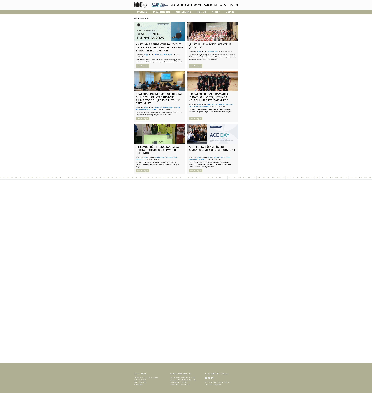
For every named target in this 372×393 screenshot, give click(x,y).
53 (32, 178)
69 (96, 178)
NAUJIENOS (138, 18)
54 (36, 178)
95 (200, 178)
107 (254, 178)
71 (104, 178)
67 (88, 178)
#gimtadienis (201, 159)
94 (196, 178)
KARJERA (218, 5)
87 (168, 178)
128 (355, 178)
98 (212, 178)
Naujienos (207, 5)
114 (288, 178)
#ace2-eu (222, 157)
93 (192, 178)
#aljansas (216, 157)
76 (124, 178)
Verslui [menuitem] (216, 12)
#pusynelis (211, 51)
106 (249, 178)
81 (144, 178)
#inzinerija (164, 157)
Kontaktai (196, 5)
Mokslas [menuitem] (201, 12)
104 (239, 178)
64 (76, 178)
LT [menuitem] (236, 5)
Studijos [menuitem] (142, 12)
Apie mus (175, 5)
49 (16, 178)
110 (268, 178)
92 (188, 178)
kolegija (146, 54)
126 (346, 178)
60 (60, 178)
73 (112, 178)
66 (84, 178)
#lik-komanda (223, 104)
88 (172, 178)
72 (108, 178)
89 (176, 178)
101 (225, 178)
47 (8, 178)
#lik (165, 54)
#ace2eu (210, 157)
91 (184, 178)
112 (278, 178)
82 (148, 178)
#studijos (158, 157)
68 (92, 178)
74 (116, 178)
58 (52, 178)
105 (244, 178)
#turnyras (169, 54)
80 (140, 178)
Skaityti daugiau (142, 66)
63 (72, 178)
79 (136, 178)
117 (302, 178)
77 (128, 178)
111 (273, 178)
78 (132, 178)
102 (230, 178)
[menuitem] (175, 5)
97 (208, 178)
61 (64, 178)
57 (48, 178)
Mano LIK (185, 5)
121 (322, 178)
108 (259, 178)
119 (312, 178)
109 (264, 178)
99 (216, 178)
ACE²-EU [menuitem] (230, 12)
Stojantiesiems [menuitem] (161, 12)
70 (100, 178)
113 (283, 178)
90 (180, 178)
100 (220, 178)
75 (120, 178)
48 (12, 178)
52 (28, 178)
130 (365, 178)
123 (331, 178)
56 (44, 178)
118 (307, 178)
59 (56, 178)
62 (68, 178)
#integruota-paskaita (173, 107)
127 (351, 178)
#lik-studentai (149, 109)
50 (20, 178)
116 (297, 178)
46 (4, 178)
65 (80, 178)
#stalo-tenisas (159, 54)
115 (293, 178)
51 (24, 178)
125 (341, 178)
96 (204, 178)
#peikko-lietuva (140, 109)
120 (317, 178)
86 (164, 178)
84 (156, 178)
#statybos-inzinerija (161, 107)
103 (235, 178)
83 (152, 178)
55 (40, 178)
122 (326, 178)
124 (336, 178)
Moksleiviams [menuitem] (183, 12)
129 (360, 178)
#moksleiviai (171, 157)
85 (160, 178)
